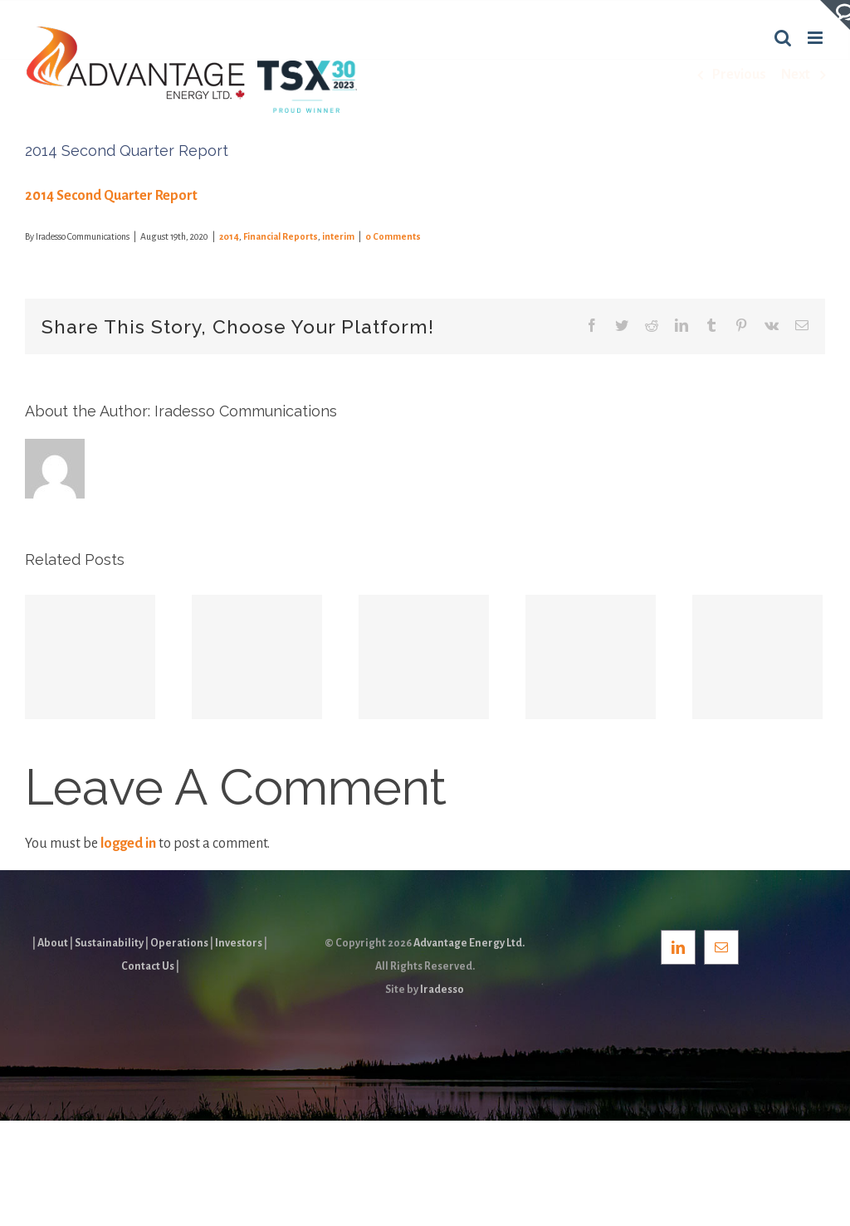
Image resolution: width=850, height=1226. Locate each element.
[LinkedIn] (678, 947)
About (52, 943)
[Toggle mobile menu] (816, 37)
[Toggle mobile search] (782, 37)
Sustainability (109, 943)
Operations (179, 943)
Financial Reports (280, 236)
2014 (229, 236)
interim (338, 236)
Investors (238, 943)
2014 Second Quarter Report (111, 195)
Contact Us (147, 966)
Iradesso (442, 989)
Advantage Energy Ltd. (469, 943)
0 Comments (393, 236)
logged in (128, 843)
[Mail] (721, 947)
